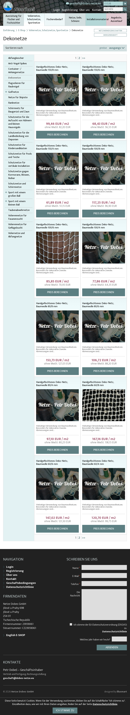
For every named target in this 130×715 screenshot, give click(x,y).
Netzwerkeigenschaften (110, 30)
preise (103, 48)
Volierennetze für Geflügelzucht (17, 226)
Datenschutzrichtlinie (20, 586)
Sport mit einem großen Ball (17, 194)
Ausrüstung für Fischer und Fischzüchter (13, 19)
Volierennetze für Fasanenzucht (17, 217)
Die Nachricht (75, 593)
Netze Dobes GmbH (22, 691)
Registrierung (70, 10)
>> (83, 57)
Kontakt (96, 10)
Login (57, 10)
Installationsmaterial (96, 19)
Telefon (75, 584)
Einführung (9, 30)
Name (76, 568)
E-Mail (76, 576)
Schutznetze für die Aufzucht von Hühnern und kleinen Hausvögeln (20, 122)
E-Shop (21, 30)
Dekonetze (14, 78)
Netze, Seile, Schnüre (75, 19)
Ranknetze (13, 103)
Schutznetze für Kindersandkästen (17, 146)
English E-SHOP (15, 635)
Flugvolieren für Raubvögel (16, 85)
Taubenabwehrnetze (19, 210)
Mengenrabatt (111, 34)
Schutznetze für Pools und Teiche (20, 155)
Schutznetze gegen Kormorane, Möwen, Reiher (18, 174)
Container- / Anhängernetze (16, 70)
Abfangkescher (16, 58)
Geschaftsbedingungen (21, 582)
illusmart (122, 691)
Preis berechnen (57, 134)
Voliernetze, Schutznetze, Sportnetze (34, 20)
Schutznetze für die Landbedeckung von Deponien (18, 136)
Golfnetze (13, 92)
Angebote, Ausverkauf (116, 19)
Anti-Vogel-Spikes (17, 63)
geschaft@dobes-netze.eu (85, 3)
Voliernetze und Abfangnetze (16, 235)
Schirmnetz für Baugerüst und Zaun (18, 110)
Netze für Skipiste (18, 97)
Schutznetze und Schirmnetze (17, 185)
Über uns (85, 10)
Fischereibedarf (55, 19)
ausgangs (115, 48)
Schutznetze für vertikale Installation (19, 164)
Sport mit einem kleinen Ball (17, 203)
